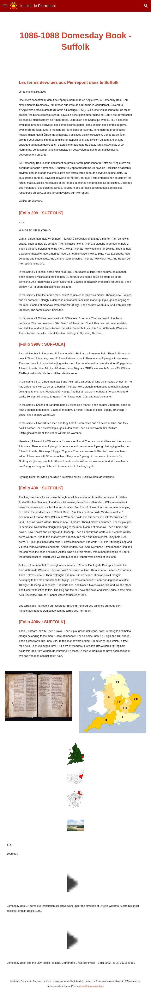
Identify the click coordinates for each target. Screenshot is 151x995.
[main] (75, 41)
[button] (5, 5)
